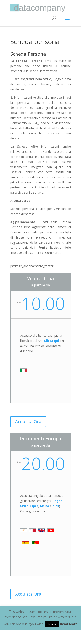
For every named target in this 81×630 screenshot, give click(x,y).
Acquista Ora (28, 421)
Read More (69, 624)
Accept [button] (52, 624)
